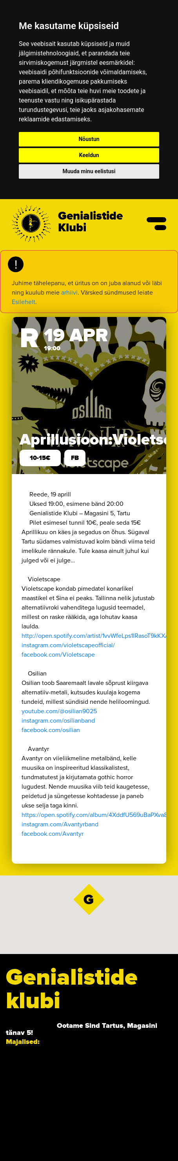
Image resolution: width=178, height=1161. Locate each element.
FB (75, 458)
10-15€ (40, 458)
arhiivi (69, 292)
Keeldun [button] (89, 155)
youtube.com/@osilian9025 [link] (59, 711)
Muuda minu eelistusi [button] (89, 171)
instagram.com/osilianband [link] (58, 720)
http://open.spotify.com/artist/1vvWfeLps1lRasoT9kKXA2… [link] (99, 635)
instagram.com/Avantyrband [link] (60, 824)
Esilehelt (23, 301)
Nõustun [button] (88, 139)
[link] (58, 654)
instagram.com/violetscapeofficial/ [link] (68, 645)
